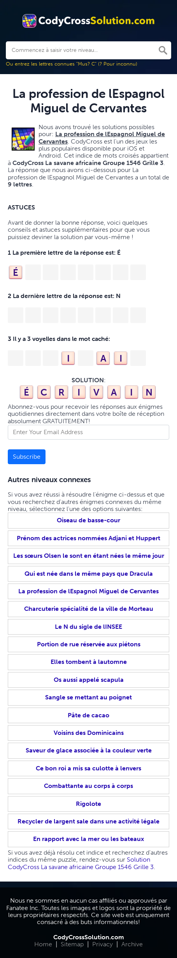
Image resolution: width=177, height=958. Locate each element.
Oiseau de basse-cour (88, 520)
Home (43, 944)
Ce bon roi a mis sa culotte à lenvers (88, 768)
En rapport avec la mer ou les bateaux (88, 839)
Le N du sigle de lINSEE (88, 626)
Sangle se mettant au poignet (88, 697)
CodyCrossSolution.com (88, 937)
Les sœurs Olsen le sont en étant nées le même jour (88, 555)
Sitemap (72, 944)
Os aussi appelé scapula (89, 679)
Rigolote (88, 803)
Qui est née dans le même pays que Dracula (89, 573)
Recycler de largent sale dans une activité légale (88, 821)
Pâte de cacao (88, 715)
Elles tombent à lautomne (89, 661)
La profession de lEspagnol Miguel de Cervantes (88, 591)
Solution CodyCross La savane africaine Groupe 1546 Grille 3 (81, 863)
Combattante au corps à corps (88, 785)
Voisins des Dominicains (89, 732)
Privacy (102, 944)
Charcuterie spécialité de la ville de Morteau (88, 608)
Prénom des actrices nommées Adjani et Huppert (88, 538)
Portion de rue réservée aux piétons (88, 644)
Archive (132, 944)
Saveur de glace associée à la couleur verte (89, 750)
